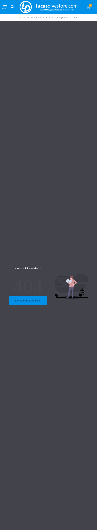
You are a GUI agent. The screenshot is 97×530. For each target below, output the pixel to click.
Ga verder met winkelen (28, 300)
